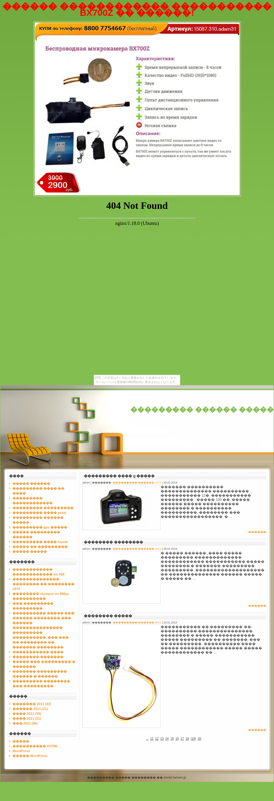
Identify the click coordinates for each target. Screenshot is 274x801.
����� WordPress (30, 756)
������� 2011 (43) (31, 704)
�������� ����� (108, 616)
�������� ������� (37, 657)
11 (151, 738)
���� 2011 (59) (26, 713)
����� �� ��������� (40, 546)
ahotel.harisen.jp (174, 777)
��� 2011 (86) (25, 723)
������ (257, 532)
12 (157, 738)
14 (167, 738)
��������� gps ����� (39, 527)
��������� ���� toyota (40, 542)
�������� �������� (113, 542)
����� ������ (31, 483)
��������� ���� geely (39, 512)
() (193, 738)
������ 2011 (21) (30, 709)
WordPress (21, 751)
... (147, 738)
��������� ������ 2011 (137, 482)
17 (182, 738)
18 (187, 738)
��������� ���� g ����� (119, 476)
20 (199, 738)
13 (162, 738)
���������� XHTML (35, 746)
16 (177, 738)
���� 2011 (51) (26, 718)
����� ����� (29, 551)
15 (172, 738)
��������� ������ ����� (202, 409)
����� (20, 741)
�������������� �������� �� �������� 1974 (43, 584)
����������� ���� (37, 652)
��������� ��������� (43, 508)
